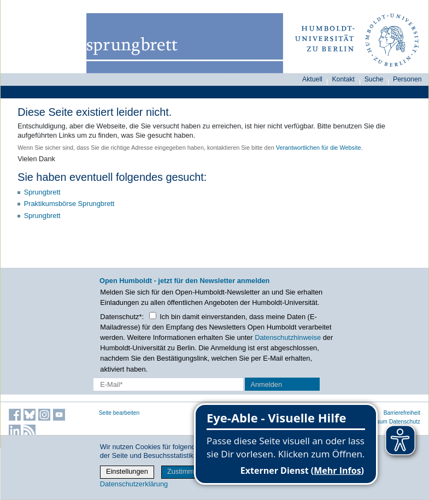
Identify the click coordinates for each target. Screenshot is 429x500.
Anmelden (266, 384)
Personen (407, 79)
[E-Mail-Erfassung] (168, 384)
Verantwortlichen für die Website (318, 147)
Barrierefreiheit (402, 413)
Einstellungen (127, 471)
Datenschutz (404, 422)
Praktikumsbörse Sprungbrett (69, 203)
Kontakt (343, 79)
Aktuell (312, 79)
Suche (374, 79)
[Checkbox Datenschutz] (152, 315)
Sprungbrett (42, 192)
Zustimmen (184, 471)
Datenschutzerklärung (134, 484)
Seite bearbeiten (119, 413)
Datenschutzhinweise (288, 337)
